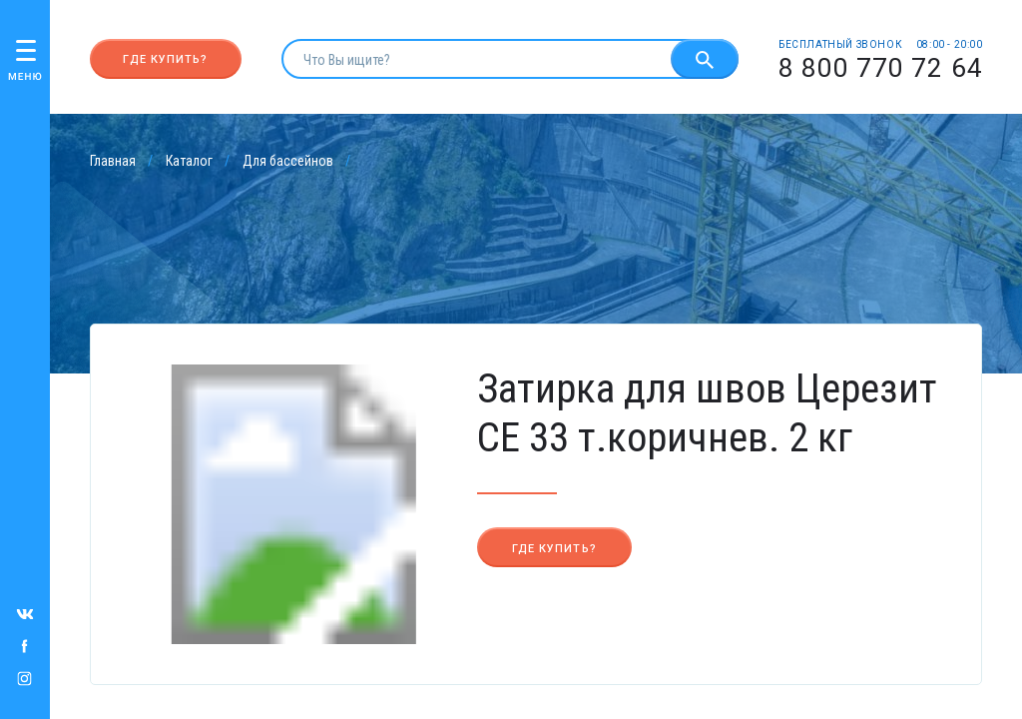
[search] (476, 59)
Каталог (189, 161)
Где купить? (165, 59)
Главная (113, 161)
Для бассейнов (288, 161)
